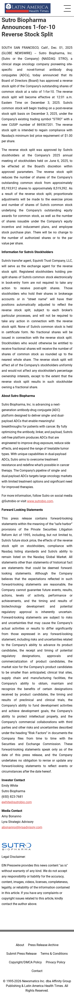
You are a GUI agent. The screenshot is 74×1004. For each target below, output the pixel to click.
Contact (37, 971)
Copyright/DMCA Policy (25, 962)
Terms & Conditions (54, 953)
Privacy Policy (55, 962)
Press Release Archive (43, 945)
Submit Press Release (21, 953)
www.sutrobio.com (40, 501)
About (20, 945)
